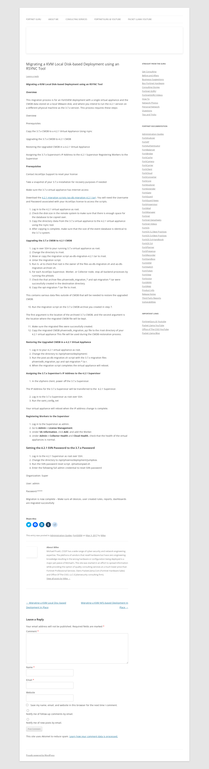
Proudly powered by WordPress (40, 755)
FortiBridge (147, 153)
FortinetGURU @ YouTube (107, 19)
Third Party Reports (151, 298)
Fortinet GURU (33, 19)
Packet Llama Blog (151, 333)
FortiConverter (149, 177)
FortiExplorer (148, 184)
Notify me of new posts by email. (44, 722)
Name (30, 667)
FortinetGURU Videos (152, 95)
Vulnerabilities (149, 301)
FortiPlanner (148, 247)
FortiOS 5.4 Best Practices (154, 235)
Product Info (148, 290)
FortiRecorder (148, 255)
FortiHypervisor (149, 204)
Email (30, 679)
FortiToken (147, 270)
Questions (147, 110)
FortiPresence (148, 251)
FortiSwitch (147, 266)
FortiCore (146, 180)
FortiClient (147, 169)
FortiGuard (147, 196)
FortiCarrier (147, 165)
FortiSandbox (148, 259)
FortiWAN (147, 282)
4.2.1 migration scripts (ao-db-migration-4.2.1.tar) (69, 197)
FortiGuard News (150, 200)
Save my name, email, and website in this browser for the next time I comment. (74, 705)
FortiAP (145, 141)
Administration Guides (61, 535)
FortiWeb (146, 286)
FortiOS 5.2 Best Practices (154, 231)
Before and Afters (150, 75)
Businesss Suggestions (153, 79)
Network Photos (150, 102)
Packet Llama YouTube (140, 19)
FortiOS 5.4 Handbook (153, 239)
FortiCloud (147, 173)
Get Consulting (149, 71)
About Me (53, 19)
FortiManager (148, 212)
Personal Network (151, 106)
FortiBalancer (148, 149)
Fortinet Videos (149, 223)
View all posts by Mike (58, 578)
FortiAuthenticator (151, 145)
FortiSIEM (77, 535)
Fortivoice (147, 278)
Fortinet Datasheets (151, 219)
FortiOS (145, 227)
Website (30, 692)
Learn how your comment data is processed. (93, 736)
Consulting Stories (151, 87)
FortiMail (146, 208)
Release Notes (149, 294)
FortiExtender (148, 188)
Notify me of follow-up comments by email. (49, 713)
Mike (103, 535)
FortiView (146, 274)
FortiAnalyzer (148, 137)
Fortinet (146, 216)
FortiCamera (148, 161)
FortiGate (146, 192)
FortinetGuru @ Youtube (154, 321)
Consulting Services (76, 19)
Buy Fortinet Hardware (153, 83)
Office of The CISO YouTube (155, 329)
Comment (32, 631)
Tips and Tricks (149, 114)
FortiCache (147, 157)
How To (146, 98)
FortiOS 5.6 (147, 243)
